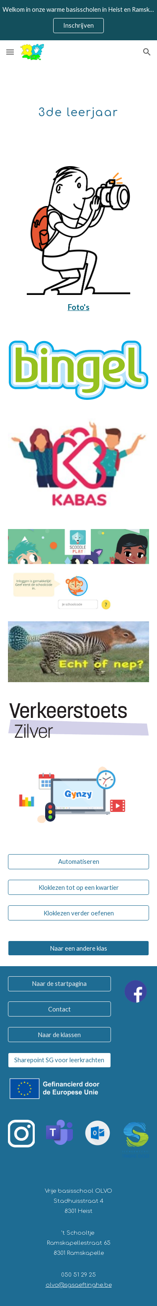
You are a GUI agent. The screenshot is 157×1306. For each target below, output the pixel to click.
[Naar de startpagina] (59, 983)
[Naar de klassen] (59, 1034)
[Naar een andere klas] (78, 948)
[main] (78, 110)
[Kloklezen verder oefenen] (78, 913)
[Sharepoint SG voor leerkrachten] (59, 1059)
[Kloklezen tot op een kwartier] (78, 887)
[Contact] (59, 1009)
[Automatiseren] (78, 861)
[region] (78, 20)
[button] (10, 51)
